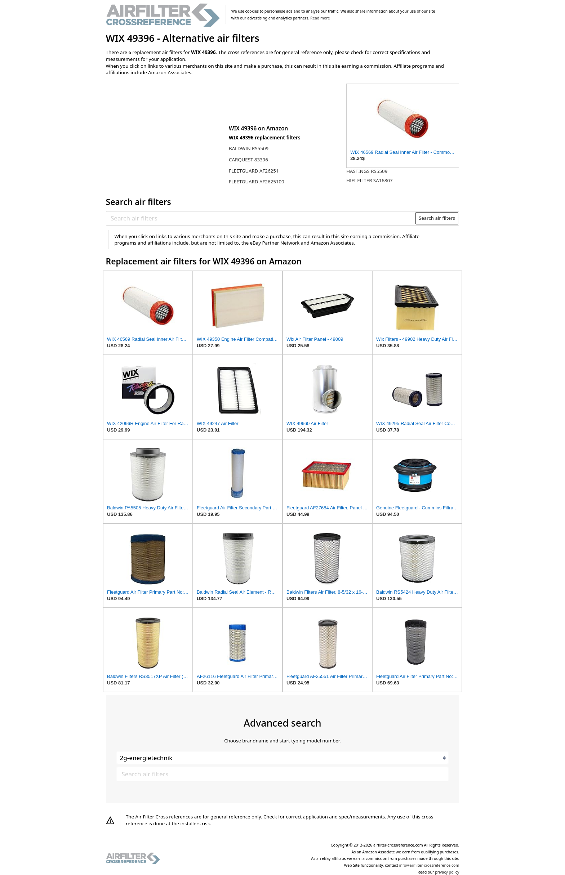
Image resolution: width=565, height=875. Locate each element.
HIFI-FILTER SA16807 (369, 180)
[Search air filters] (261, 218)
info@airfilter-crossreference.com (429, 865)
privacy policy (447, 872)
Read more (320, 18)
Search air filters (437, 218)
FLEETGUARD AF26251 (254, 171)
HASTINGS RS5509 (366, 171)
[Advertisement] (165, 129)
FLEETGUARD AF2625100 (256, 181)
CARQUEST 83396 (248, 159)
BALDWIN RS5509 (248, 148)
